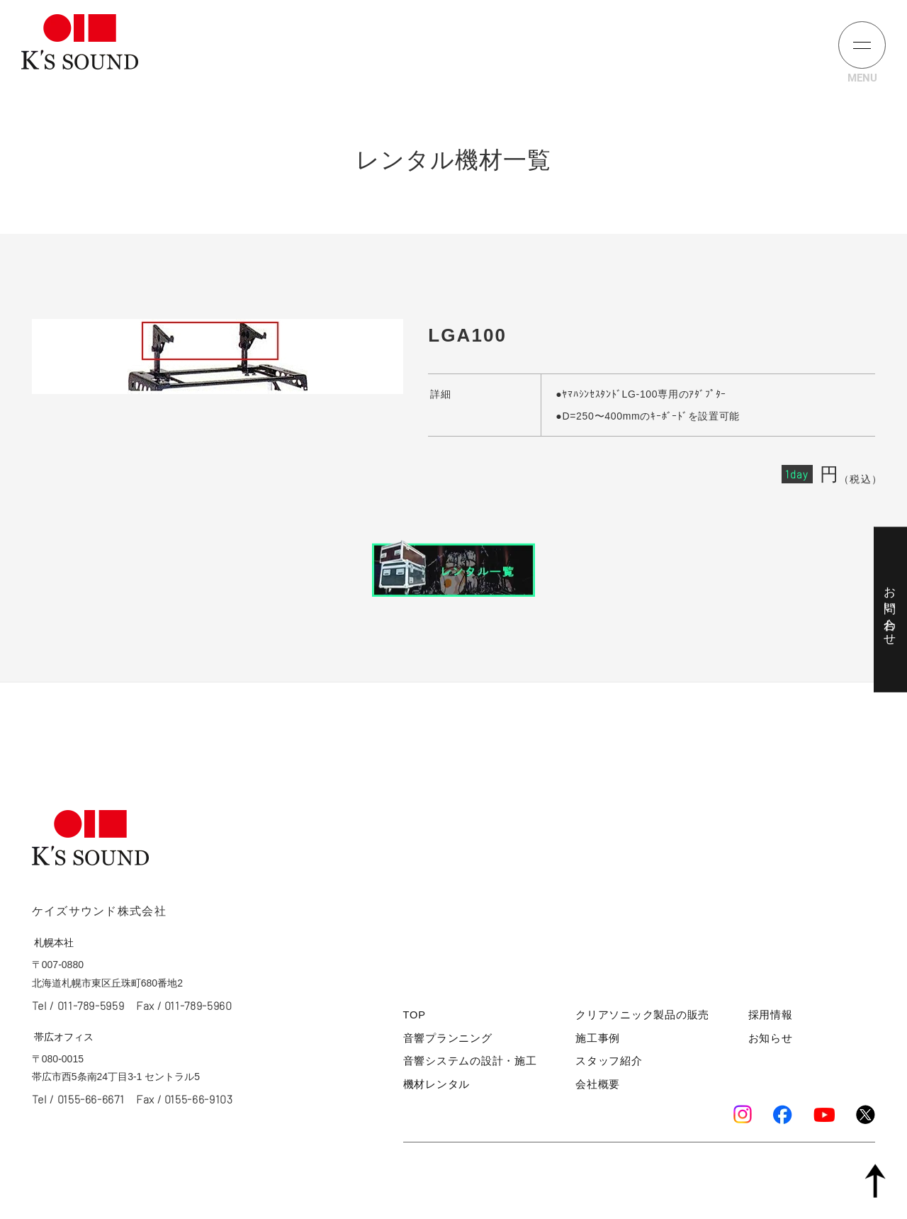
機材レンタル (432, 1085)
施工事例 (597, 1042)
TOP (413, 1021)
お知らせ (773, 1042)
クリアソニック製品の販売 (636, 1021)
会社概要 (597, 1085)
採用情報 (773, 1021)
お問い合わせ (889, 609)
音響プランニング (442, 1042)
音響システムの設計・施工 (461, 1064)
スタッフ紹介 (607, 1064)
